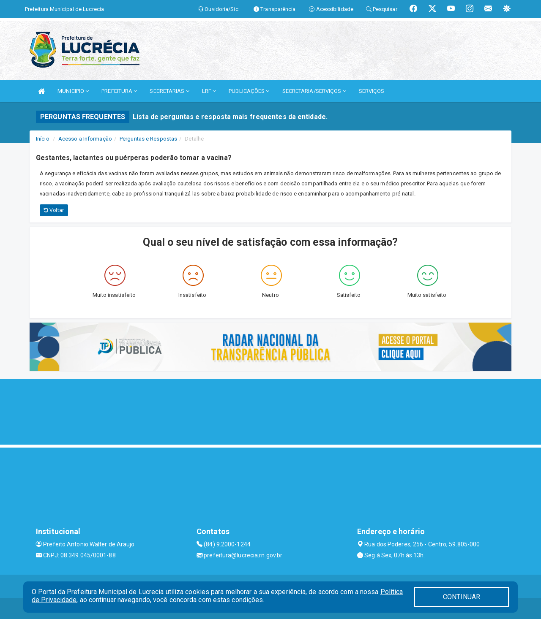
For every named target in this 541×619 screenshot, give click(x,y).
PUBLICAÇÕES (249, 91)
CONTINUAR (461, 597)
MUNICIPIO (73, 91)
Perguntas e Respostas (148, 139)
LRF (209, 91)
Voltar (54, 210)
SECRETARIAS (169, 91)
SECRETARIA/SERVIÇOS (314, 91)
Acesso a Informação (85, 139)
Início (42, 139)
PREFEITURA (119, 91)
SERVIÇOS (372, 91)
